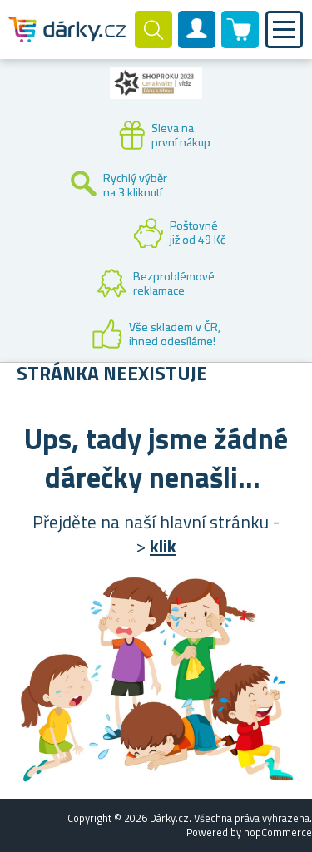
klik (163, 545)
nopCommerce (278, 832)
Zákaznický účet (197, 43)
